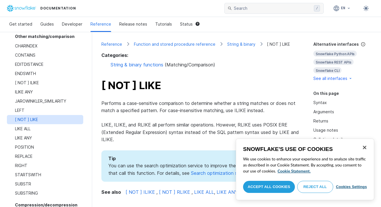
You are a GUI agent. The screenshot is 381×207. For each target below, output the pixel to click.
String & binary (241, 44)
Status (190, 24)
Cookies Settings (351, 187)
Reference (100, 24)
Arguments (323, 111)
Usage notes (325, 130)
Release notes (133, 24)
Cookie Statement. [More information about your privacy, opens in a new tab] (294, 170)
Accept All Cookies (269, 187)
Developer (72, 24)
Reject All (315, 187)
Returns (320, 120)
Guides (47, 24)
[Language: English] (342, 8)
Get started (20, 24)
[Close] (364, 147)
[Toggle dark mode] (366, 8)
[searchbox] (273, 8)
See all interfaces (332, 78)
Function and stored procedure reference (174, 44)
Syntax (320, 102)
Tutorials (163, 24)
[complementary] (342, 61)
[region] (305, 169)
